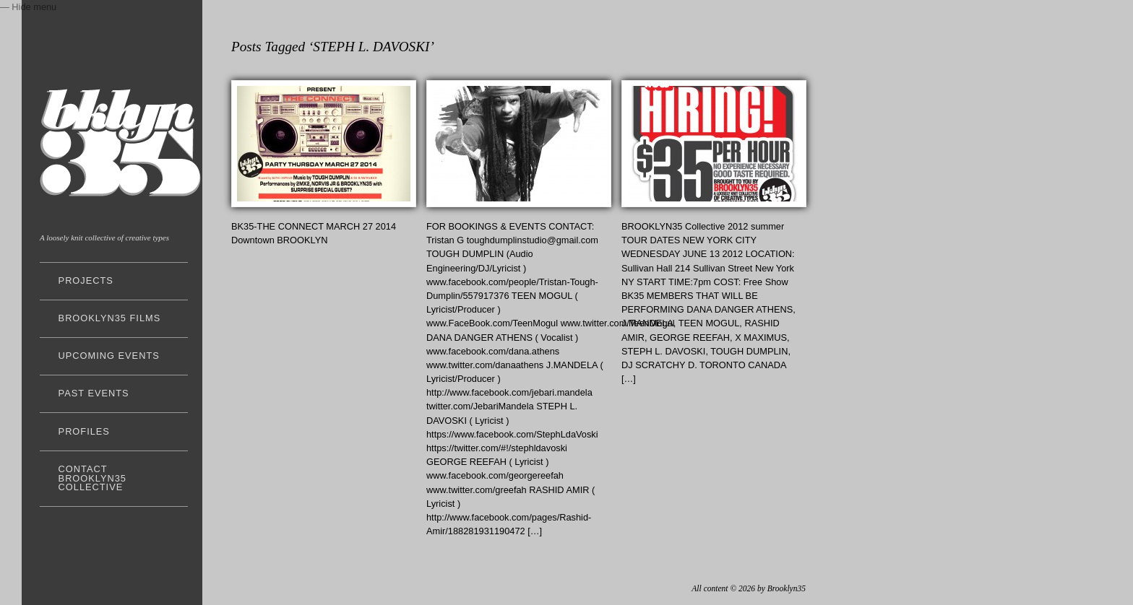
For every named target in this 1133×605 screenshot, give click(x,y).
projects (86, 280)
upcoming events (109, 355)
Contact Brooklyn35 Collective (92, 478)
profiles (84, 431)
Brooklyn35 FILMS (110, 318)
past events (94, 393)
